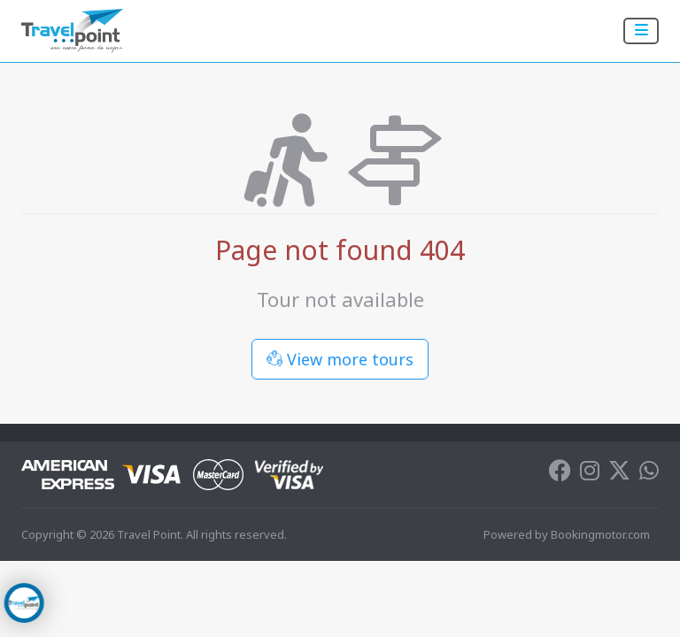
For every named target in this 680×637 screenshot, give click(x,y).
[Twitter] (619, 474)
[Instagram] (589, 474)
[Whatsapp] (649, 474)
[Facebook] (560, 474)
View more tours (340, 359)
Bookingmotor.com (600, 534)
